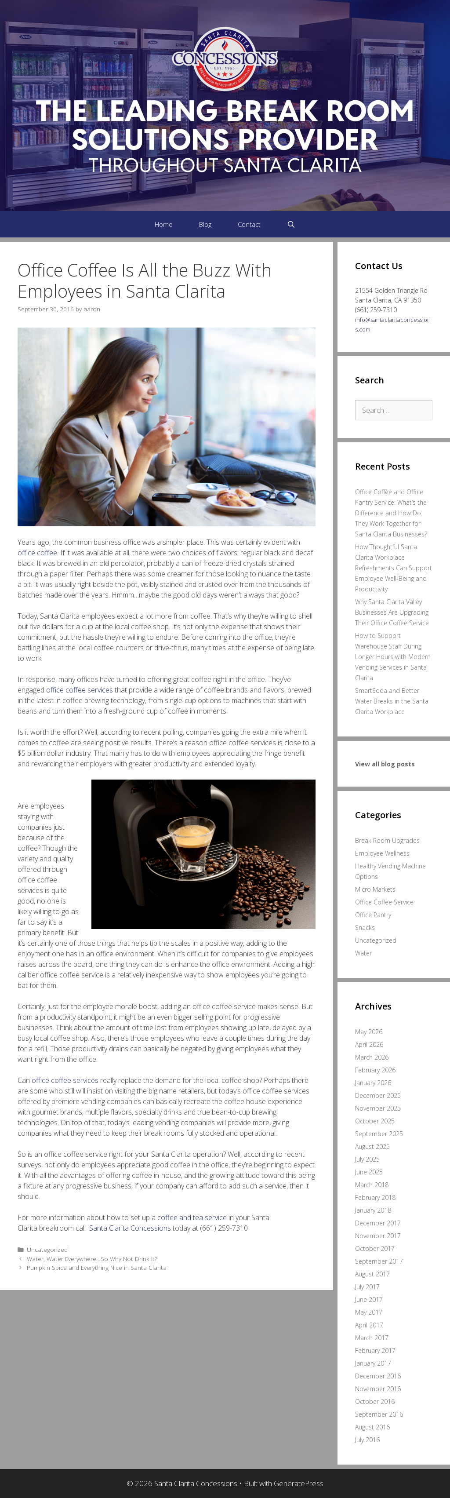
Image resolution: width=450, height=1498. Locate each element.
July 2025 (367, 1159)
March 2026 (371, 1057)
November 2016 (378, 1389)
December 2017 (378, 1223)
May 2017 (368, 1312)
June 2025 (369, 1172)
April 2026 (369, 1044)
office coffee (37, 553)
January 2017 (373, 1363)
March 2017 (371, 1338)
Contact (249, 224)
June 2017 (369, 1299)
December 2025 (378, 1095)
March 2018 (371, 1185)
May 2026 (368, 1032)
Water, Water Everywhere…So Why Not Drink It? (92, 1258)
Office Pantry (373, 915)
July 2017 (367, 1287)
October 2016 (375, 1401)
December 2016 (378, 1376)
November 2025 (378, 1108)
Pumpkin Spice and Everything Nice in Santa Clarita (97, 1267)
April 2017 (369, 1325)
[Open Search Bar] (291, 224)
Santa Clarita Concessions (130, 1228)
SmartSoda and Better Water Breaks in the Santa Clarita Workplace (391, 701)
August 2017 (372, 1274)
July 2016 (367, 1440)
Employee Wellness (382, 853)
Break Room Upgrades (387, 840)
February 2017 (375, 1350)
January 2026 (373, 1083)
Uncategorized (47, 1249)
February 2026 (375, 1070)
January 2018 (373, 1210)
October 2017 (375, 1248)
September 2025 (379, 1134)
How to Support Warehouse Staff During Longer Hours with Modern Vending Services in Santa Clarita (393, 656)
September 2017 (379, 1261)
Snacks (365, 927)
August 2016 (372, 1427)
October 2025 (375, 1121)
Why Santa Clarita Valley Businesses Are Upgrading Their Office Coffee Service (392, 612)
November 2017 (378, 1236)
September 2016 (379, 1414)
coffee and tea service (192, 1217)
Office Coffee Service (384, 902)
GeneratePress (298, 1483)
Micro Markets (375, 889)
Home (164, 224)
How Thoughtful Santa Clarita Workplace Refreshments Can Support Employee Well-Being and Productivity (393, 568)
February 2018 (375, 1197)
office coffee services (79, 690)
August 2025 (372, 1146)
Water (363, 953)
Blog (205, 224)
